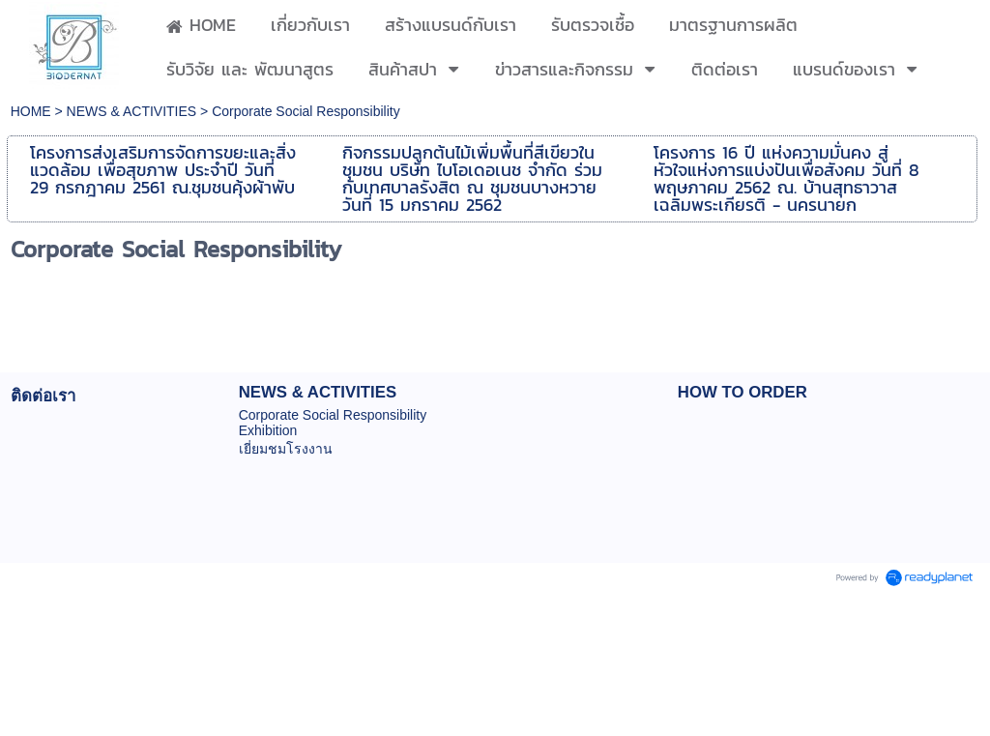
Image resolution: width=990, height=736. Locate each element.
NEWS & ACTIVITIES (132, 111)
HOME (33, 111)
